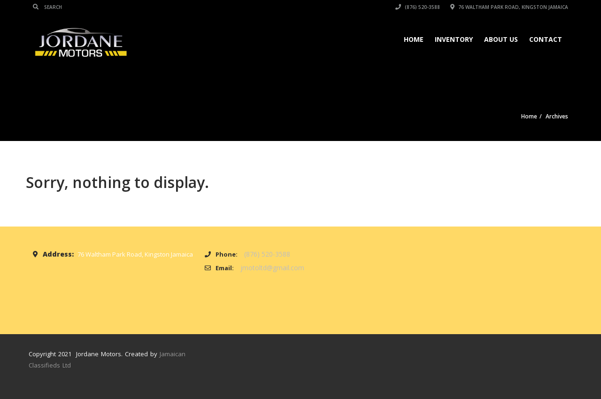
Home (414, 39)
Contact (545, 39)
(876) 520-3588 (417, 7)
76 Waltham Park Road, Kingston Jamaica (509, 7)
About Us (501, 39)
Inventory (454, 39)
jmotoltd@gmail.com (272, 267)
